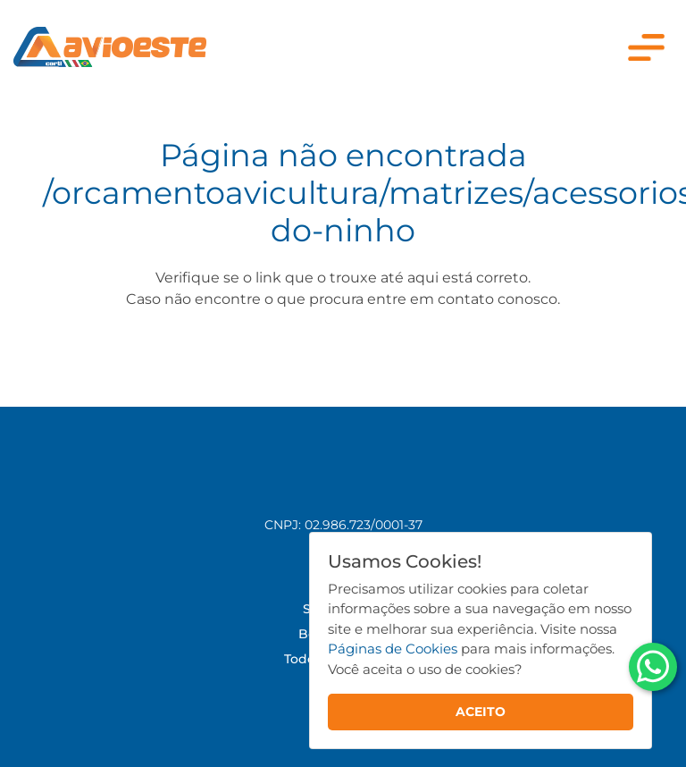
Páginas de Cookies (392, 648)
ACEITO (481, 712)
